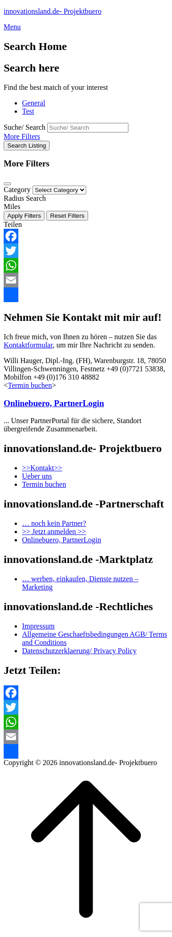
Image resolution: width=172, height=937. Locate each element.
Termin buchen (30, 385)
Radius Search (25, 198)
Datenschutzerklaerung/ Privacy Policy (79, 651)
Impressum (38, 626)
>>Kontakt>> (42, 468)
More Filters (22, 136)
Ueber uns (37, 476)
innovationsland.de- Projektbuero (52, 11)
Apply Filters (24, 215)
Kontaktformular (28, 345)
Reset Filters (67, 215)
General (33, 103)
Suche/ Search (24, 127)
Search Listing (26, 145)
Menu (12, 27)
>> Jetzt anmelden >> (54, 531)
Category (17, 189)
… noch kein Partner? (54, 523)
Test (28, 111)
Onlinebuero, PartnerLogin (54, 403)
